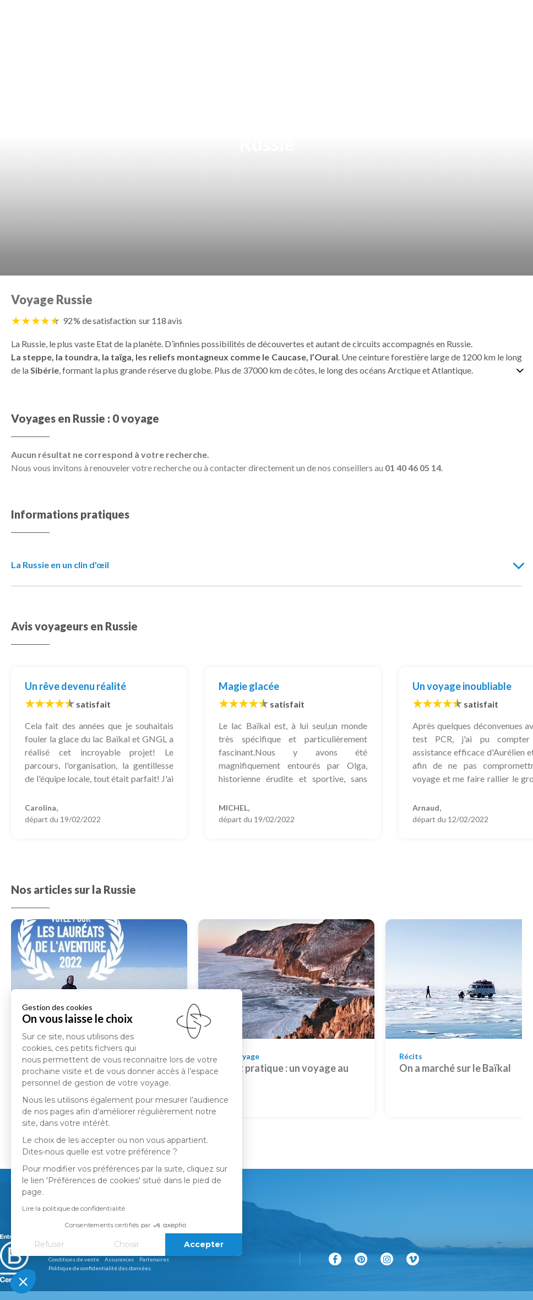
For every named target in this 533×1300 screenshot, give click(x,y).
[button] (23, 1281)
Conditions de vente (73, 1259)
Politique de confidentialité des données (99, 1268)
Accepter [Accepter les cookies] (141, 1244)
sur (160, 320)
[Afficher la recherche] (22, 22)
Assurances (119, 1259)
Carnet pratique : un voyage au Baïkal (280, 1075)
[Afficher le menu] (513, 22)
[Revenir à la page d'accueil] (269, 22)
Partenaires (154, 1259)
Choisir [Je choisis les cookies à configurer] (64, 1244)
